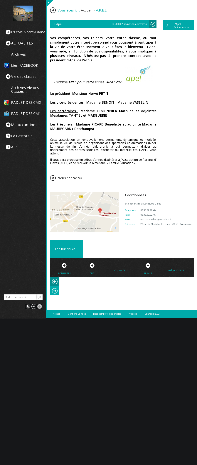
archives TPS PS (176, 270)
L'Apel (177, 24)
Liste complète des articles (107, 313)
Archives (18, 54)
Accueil (86, 10)
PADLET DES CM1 (26, 114)
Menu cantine (23, 125)
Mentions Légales (77, 313)
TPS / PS (148, 273)
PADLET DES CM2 (26, 102)
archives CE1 (120, 270)
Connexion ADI (152, 313)
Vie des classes (23, 76)
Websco (133, 313)
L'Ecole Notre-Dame (28, 32)
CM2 (92, 273)
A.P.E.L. (17, 147)
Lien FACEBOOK (24, 65)
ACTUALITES (22, 43)
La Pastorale (22, 136)
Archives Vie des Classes (25, 89)
